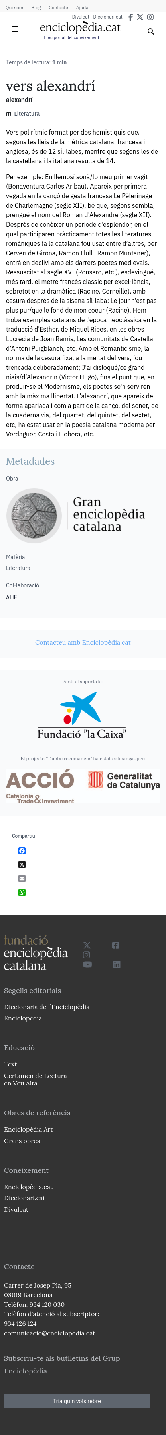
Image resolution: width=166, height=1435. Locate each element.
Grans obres (22, 1141)
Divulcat (80, 17)
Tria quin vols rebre (77, 1401)
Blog (36, 7)
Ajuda (82, 7)
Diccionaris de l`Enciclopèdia (46, 1007)
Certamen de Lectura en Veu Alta (35, 1079)
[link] (83, 642)
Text (10, 1064)
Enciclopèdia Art (28, 1129)
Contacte (58, 7)
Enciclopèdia (23, 1018)
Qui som (14, 7)
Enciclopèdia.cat (28, 1187)
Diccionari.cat (108, 17)
